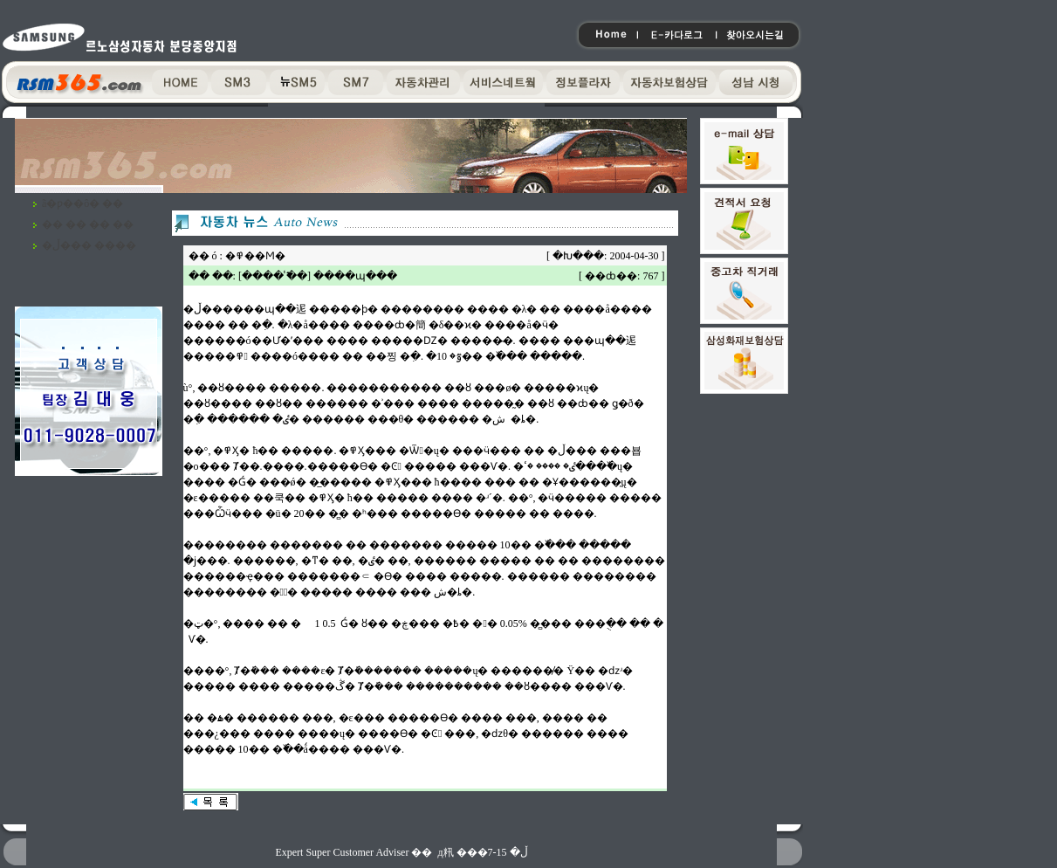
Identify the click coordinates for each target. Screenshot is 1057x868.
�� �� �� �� (88, 224)
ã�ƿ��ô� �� (82, 203)
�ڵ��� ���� (89, 245)
